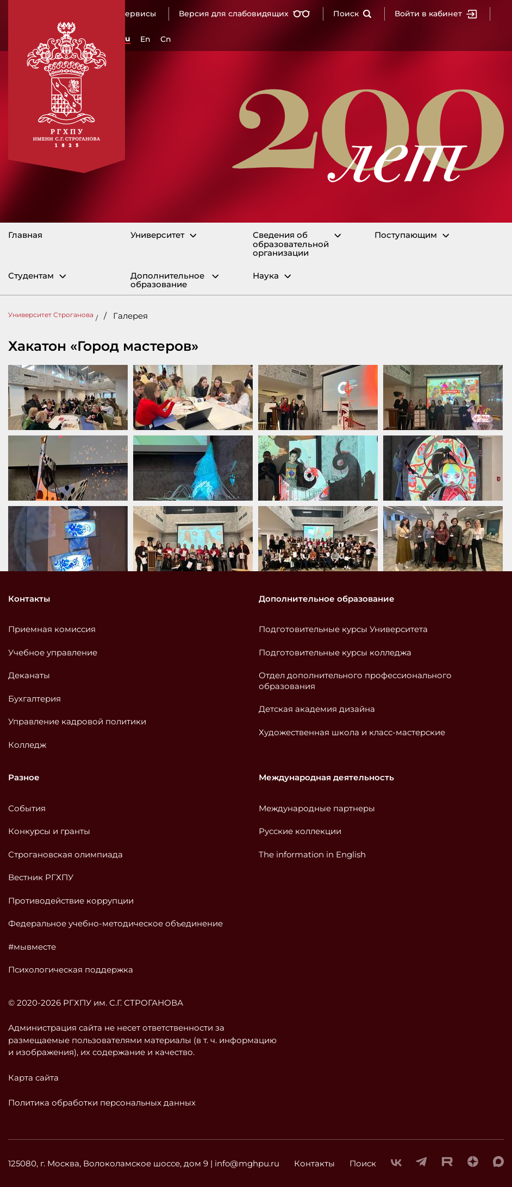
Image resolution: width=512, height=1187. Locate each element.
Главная (25, 235)
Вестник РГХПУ (40, 877)
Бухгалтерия (34, 698)
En (145, 39)
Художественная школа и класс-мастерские (352, 732)
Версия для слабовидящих (244, 13)
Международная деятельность (326, 777)
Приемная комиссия (52, 629)
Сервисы (138, 13)
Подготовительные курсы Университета (343, 629)
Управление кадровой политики (77, 721)
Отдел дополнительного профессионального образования (355, 680)
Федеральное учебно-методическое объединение (115, 923)
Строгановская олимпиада (65, 854)
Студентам (31, 276)
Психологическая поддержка (70, 969)
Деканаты (29, 675)
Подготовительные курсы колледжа (335, 652)
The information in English (312, 854)
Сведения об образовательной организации (291, 244)
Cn (165, 39)
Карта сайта (33, 1077)
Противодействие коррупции (71, 900)
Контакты (29, 599)
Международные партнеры (317, 808)
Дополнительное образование (167, 280)
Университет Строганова (50, 315)
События (27, 808)
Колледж (27, 745)
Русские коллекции (300, 831)
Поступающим (405, 235)
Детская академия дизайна (317, 709)
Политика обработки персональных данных (102, 1102)
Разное (24, 777)
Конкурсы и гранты (49, 831)
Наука (266, 276)
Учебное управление (52, 652)
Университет (157, 235)
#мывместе (32, 947)
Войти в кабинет (436, 13)
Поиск (352, 13)
